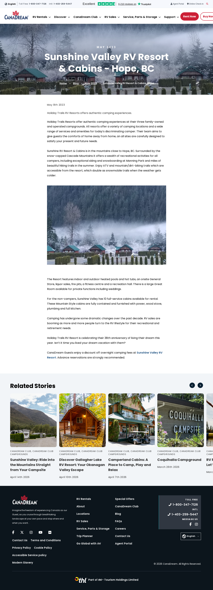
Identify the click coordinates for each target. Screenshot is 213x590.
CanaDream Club (85, 17)
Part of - (113, 580)
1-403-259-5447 (183, 514)
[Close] (50, 17)
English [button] (12, 4)
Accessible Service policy (29, 555)
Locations (83, 514)
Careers (120, 528)
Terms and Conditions (46, 540)
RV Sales (110, 17)
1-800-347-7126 (183, 504)
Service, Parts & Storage (140, 17)
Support (169, 17)
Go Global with (88, 543)
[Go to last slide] (192, 385)
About (80, 506)
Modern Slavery (22, 562)
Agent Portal (123, 543)
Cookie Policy (43, 547)
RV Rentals (40, 17)
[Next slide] (200, 385)
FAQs (118, 521)
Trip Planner (84, 536)
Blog (76, 83)
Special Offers (124, 499)
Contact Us (19, 540)
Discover (60, 17)
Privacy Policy (21, 547)
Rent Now (189, 16)
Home (63, 83)
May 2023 (91, 83)
